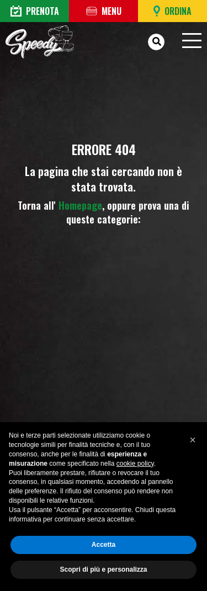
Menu (103, 11)
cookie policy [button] (135, 463)
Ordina (172, 11)
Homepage (80, 205)
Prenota (34, 11)
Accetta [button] (103, 545)
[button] (192, 440)
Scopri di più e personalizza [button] (103, 569)
